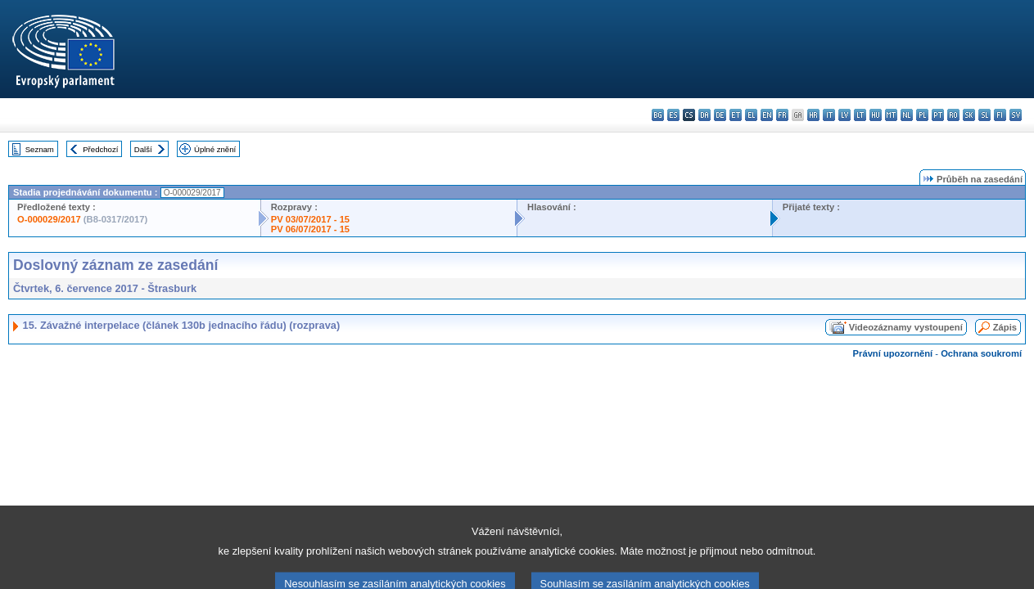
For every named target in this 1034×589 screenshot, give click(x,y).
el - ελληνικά (751, 115)
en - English (767, 115)
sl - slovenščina (984, 115)
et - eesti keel (735, 115)
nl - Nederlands (907, 115)
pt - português (938, 115)
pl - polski (922, 115)
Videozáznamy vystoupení (906, 327)
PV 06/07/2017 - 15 (310, 229)
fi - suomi (1000, 115)
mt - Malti (891, 115)
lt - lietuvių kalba (860, 115)
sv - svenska (1015, 115)
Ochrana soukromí (981, 353)
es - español (673, 115)
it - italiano (829, 115)
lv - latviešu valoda (844, 115)
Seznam (39, 149)
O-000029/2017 (49, 219)
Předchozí (100, 149)
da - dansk (704, 115)
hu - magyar (875, 115)
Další (143, 149)
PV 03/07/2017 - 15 (310, 219)
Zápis (1005, 327)
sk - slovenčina (969, 115)
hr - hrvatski (813, 115)
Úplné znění (215, 149)
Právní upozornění (893, 353)
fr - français (782, 115)
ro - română (953, 115)
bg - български (658, 115)
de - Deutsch (720, 115)
